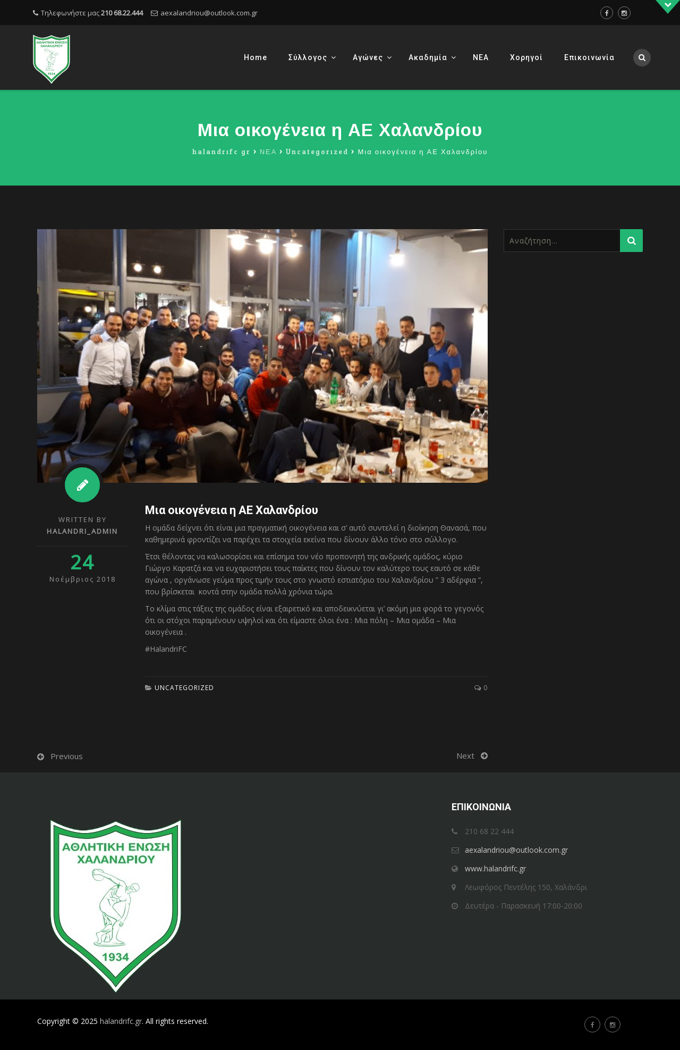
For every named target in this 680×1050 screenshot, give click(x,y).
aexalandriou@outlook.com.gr (209, 13)
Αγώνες (368, 57)
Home (255, 57)
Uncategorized (184, 687)
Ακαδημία (428, 57)
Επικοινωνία (589, 57)
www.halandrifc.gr (495, 868)
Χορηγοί (526, 57)
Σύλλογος (307, 57)
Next (465, 755)
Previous (66, 756)
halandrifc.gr (121, 1021)
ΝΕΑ (481, 57)
